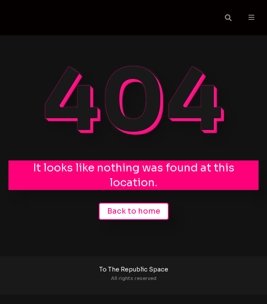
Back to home (133, 211)
